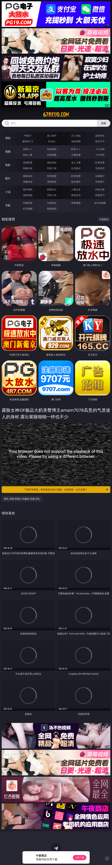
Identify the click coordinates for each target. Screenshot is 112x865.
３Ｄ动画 (100, 149)
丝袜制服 (51, 154)
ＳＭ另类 (100, 154)
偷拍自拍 (51, 162)
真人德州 (51, 135)
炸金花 (51, 141)
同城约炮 (27, 202)
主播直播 (76, 154)
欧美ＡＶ (76, 149)
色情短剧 (51, 208)
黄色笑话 (76, 195)
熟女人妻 (27, 154)
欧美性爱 (100, 162)
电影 (8, 165)
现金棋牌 (76, 141)
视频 (8, 151)
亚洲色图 (51, 176)
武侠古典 (100, 189)
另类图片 (100, 181)
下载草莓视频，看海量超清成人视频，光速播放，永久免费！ (66, 490)
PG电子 (28, 135)
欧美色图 (76, 176)
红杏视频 (27, 208)
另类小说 (51, 195)
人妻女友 (76, 189)
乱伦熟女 (76, 168)
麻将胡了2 (27, 141)
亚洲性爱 (27, 162)
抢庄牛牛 (100, 141)
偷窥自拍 (27, 176)
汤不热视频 (100, 202)
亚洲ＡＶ (27, 149)
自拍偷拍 (51, 149)
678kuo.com (56, 114)
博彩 (8, 138)
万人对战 (76, 135)
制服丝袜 (27, 168)
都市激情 (27, 189)
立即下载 (79, 857)
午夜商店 (51, 202)
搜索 (103, 123)
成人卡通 (76, 162)
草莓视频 (76, 202)
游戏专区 (100, 135)
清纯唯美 (51, 181)
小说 (8, 192)
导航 (8, 205)
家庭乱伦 (51, 189)
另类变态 (100, 168)
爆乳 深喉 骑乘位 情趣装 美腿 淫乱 (22, 498)
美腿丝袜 (27, 181)
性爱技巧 (100, 195)
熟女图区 (76, 181)
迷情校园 (27, 195)
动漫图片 (100, 176)
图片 (8, 178)
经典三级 (51, 168)
